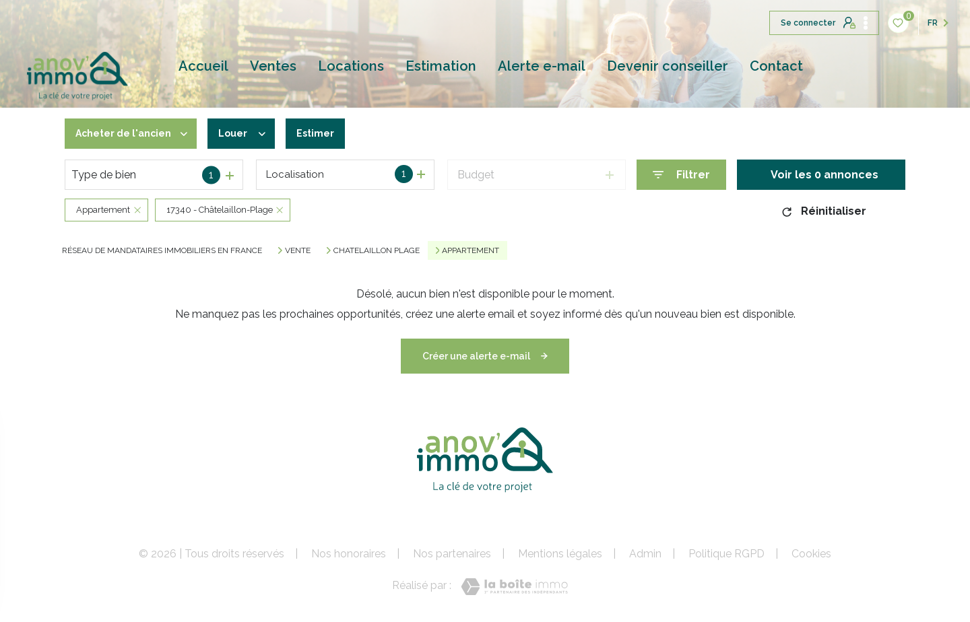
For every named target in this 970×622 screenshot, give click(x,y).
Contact (776, 66)
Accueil (203, 66)
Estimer (334, 133)
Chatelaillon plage (376, 250)
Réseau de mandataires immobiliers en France (162, 250)
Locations (351, 66)
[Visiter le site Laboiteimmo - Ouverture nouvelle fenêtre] (514, 586)
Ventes (273, 66)
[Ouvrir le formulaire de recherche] (681, 175)
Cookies (811, 554)
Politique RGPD (726, 553)
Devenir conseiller (667, 66)
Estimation (441, 66)
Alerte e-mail (541, 66)
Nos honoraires (348, 553)
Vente (298, 250)
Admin (645, 553)
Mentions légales (560, 553)
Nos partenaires (452, 553)
